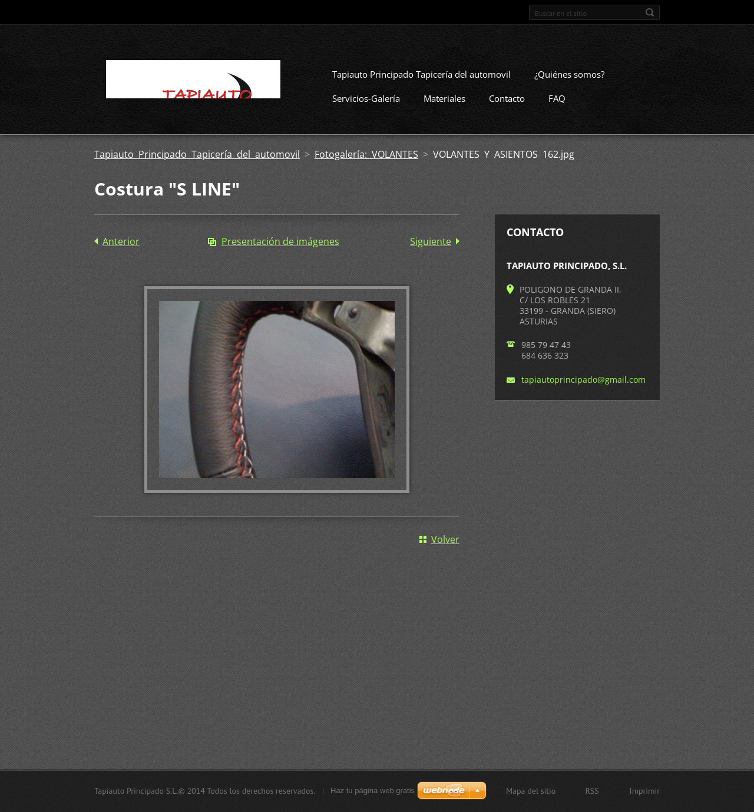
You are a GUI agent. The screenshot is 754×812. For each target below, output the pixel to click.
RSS (591, 791)
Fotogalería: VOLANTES (366, 154)
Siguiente (430, 241)
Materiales (444, 98)
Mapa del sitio (530, 791)
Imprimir (645, 791)
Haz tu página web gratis (372, 790)
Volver (445, 539)
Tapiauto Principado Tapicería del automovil (421, 74)
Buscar (649, 12)
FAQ (557, 98)
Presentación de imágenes (280, 241)
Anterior (121, 241)
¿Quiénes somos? (569, 74)
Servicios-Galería (366, 98)
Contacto (507, 98)
